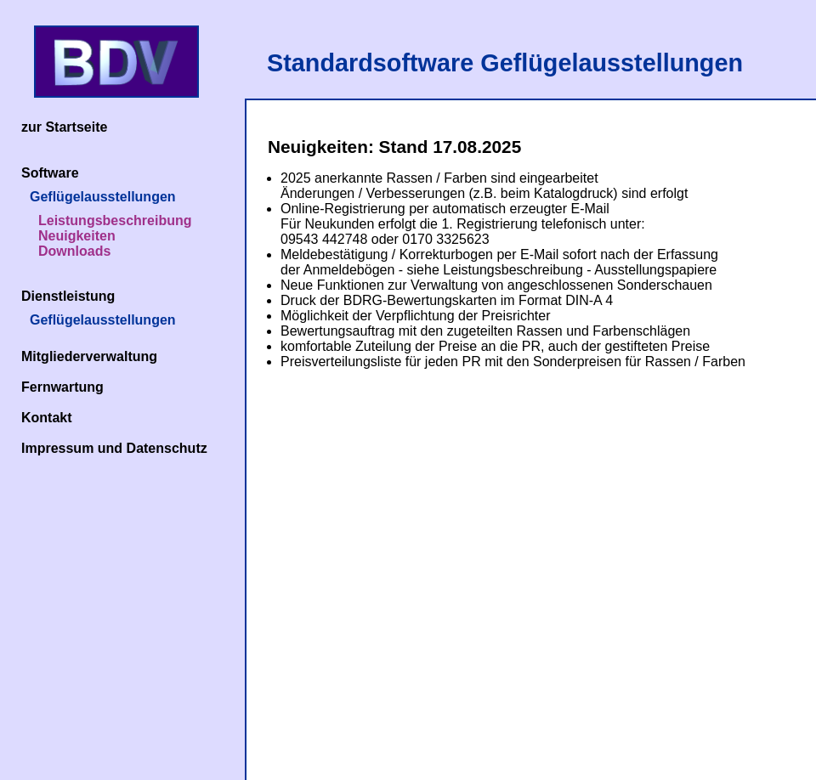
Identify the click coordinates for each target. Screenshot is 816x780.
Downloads (74, 251)
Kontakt (46, 417)
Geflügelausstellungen (103, 196)
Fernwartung (62, 387)
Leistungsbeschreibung (114, 220)
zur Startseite (64, 127)
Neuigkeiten (77, 236)
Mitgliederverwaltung (89, 356)
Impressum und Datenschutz (114, 448)
